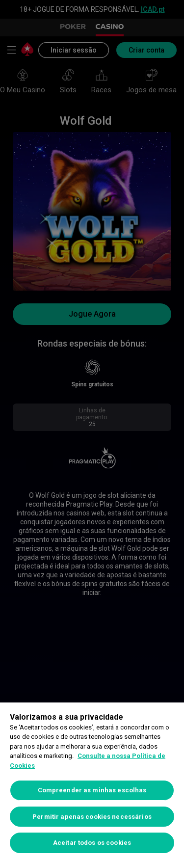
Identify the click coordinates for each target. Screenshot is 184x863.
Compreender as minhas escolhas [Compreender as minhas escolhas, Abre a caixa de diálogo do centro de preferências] (92, 790)
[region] (92, 782)
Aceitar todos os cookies (92, 842)
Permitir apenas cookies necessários (92, 816)
